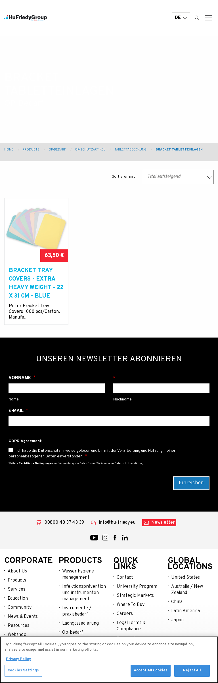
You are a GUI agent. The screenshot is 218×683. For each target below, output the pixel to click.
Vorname (20, 378)
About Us (17, 571)
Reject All (192, 671)
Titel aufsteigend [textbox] (164, 177)
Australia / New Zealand (187, 590)
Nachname (161, 378)
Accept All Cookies (150, 671)
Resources (18, 626)
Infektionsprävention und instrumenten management (83, 593)
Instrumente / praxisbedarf (76, 611)
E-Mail (17, 410)
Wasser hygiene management (78, 574)
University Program (137, 586)
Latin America (185, 611)
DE (181, 17)
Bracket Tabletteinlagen (179, 150)
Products (31, 150)
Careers (125, 614)
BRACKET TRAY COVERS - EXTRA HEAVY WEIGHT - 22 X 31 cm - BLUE (36, 283)
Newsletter (163, 522)
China (177, 602)
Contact (125, 577)
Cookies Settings (23, 671)
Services (16, 589)
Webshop (17, 635)
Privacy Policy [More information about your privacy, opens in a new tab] (18, 660)
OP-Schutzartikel (90, 150)
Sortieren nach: (125, 176)
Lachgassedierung (80, 623)
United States (185, 577)
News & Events (23, 617)
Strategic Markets (135, 596)
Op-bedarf (72, 632)
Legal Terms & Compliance (131, 626)
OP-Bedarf (57, 150)
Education (18, 598)
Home (9, 150)
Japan (177, 620)
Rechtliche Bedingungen (36, 463)
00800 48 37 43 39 (64, 522)
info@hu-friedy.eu (117, 522)
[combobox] (178, 177)
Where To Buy (130, 605)
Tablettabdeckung (130, 150)
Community (20, 607)
